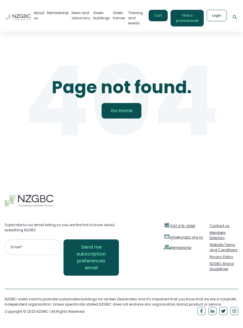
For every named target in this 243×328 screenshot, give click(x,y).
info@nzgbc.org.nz (186, 237)
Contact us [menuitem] (219, 225)
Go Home (121, 110)
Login (216, 15)
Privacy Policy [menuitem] (221, 256)
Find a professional (187, 18)
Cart (158, 15)
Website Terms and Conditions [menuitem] (224, 247)
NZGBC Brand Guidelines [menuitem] (222, 266)
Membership (180, 247)
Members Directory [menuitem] (218, 235)
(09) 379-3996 (182, 226)
